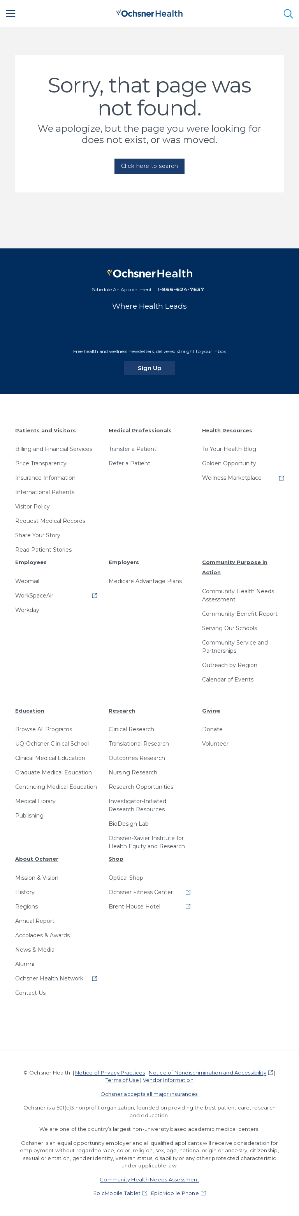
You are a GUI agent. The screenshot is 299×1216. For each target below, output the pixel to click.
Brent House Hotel (134, 906)
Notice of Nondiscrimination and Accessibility (207, 1072)
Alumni (24, 964)
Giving (211, 711)
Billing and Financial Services (53, 449)
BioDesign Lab (129, 823)
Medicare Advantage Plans (145, 581)
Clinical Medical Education (50, 758)
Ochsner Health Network (49, 978)
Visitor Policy (32, 506)
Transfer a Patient (133, 449)
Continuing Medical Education (56, 786)
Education (29, 711)
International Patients (44, 492)
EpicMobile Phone (175, 1193)
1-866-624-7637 (180, 289)
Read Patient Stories (43, 549)
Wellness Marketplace (232, 477)
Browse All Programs (43, 729)
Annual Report (35, 920)
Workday (27, 609)
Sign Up (156, 368)
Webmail (27, 581)
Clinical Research (131, 729)
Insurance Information (45, 477)
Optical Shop (126, 877)
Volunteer (215, 743)
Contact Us (30, 992)
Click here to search (149, 165)
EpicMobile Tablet (117, 1193)
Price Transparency (41, 463)
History (25, 892)
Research (122, 711)
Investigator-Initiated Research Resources (137, 805)
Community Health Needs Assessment (238, 595)
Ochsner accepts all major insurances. (149, 1094)
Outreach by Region (229, 665)
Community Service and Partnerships (235, 646)
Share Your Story (37, 535)
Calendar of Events (227, 679)
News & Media (35, 949)
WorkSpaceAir (34, 595)
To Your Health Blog (229, 449)
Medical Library (35, 801)
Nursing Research (133, 772)
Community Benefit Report (240, 613)
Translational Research (139, 743)
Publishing (29, 815)
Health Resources (227, 430)
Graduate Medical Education (53, 772)
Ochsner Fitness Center (141, 892)
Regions (26, 906)
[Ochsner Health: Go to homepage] (149, 12)
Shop (116, 859)
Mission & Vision (36, 877)
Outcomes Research (137, 758)
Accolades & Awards (42, 935)
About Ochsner (36, 859)
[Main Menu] (11, 13)
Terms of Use (122, 1080)
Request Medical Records (50, 520)
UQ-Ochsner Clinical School (52, 743)
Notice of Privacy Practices (110, 1072)
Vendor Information (168, 1080)
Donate (212, 729)
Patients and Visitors (45, 430)
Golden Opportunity (229, 463)
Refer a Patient (129, 463)
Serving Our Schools (229, 628)
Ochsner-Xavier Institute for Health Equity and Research (147, 842)
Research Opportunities (141, 786)
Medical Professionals (140, 430)
